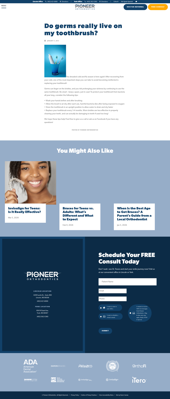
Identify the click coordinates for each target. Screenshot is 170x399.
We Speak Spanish (127, 1)
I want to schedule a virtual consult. (112, 316)
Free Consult (158, 7)
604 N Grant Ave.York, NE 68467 (42, 312)
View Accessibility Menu (106, 395)
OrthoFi (116, 1)
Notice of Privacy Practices (89, 395)
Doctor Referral (135, 7)
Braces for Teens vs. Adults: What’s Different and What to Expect (78, 214)
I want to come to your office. (112, 308)
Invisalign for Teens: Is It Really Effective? (24, 210)
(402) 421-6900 (51, 1)
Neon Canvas (124, 395)
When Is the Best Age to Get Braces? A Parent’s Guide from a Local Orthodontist (134, 214)
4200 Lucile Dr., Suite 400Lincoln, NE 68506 (42, 296)
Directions (64, 1)
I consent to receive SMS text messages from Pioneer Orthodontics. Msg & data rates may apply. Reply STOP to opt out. (141, 313)
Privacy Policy (75, 395)
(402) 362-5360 (91, 1)
